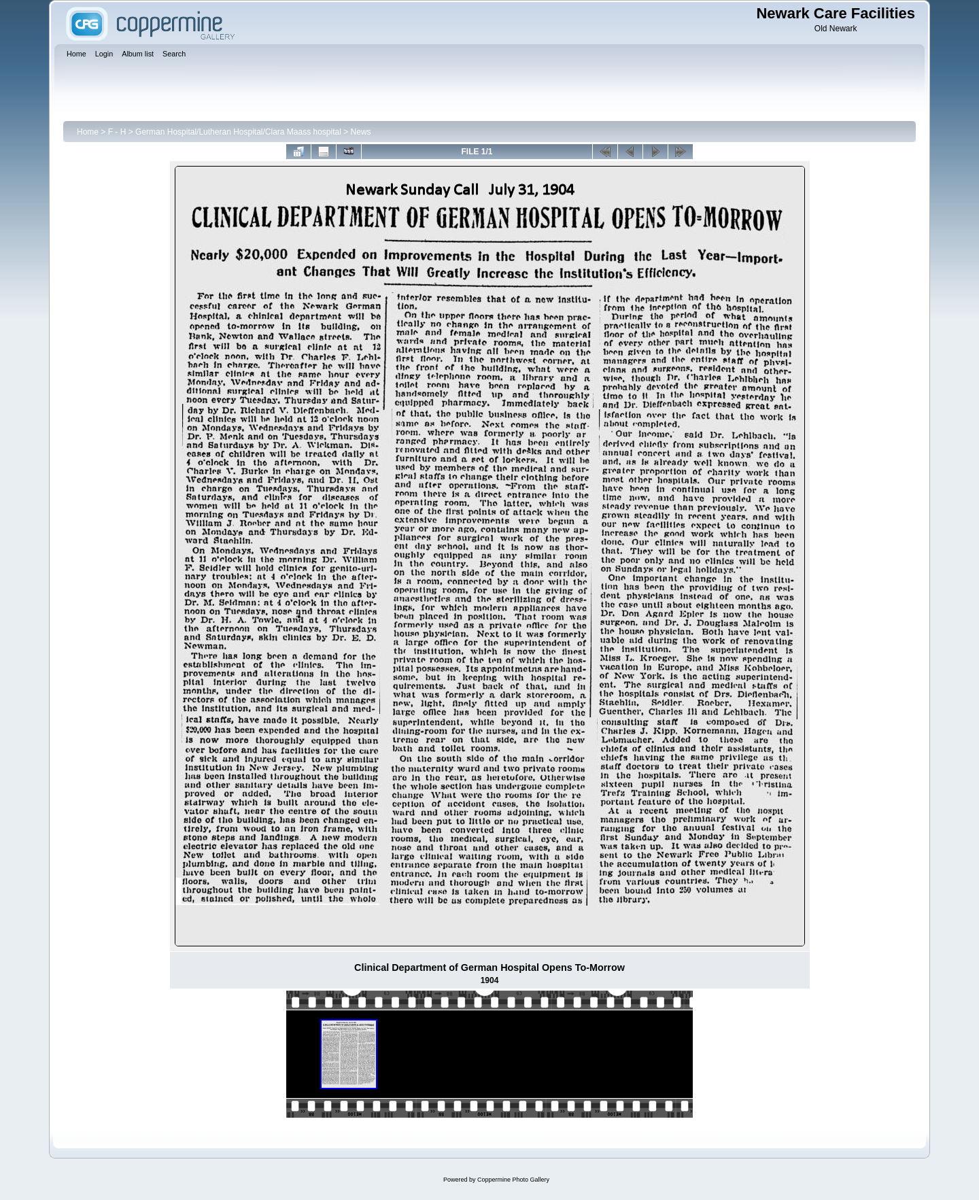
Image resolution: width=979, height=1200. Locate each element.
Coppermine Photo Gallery (513, 1179)
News (361, 132)
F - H (117, 132)
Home (88, 132)
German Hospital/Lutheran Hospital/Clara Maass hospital (238, 132)
